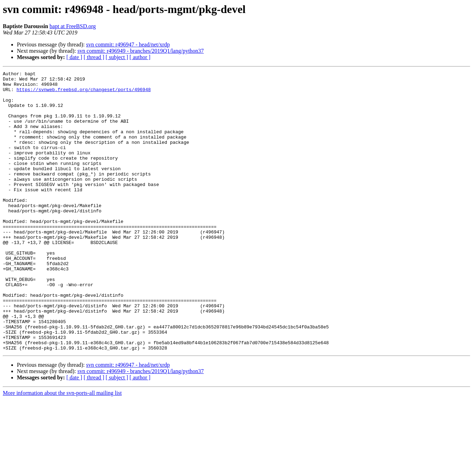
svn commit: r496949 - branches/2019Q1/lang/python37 (140, 51)
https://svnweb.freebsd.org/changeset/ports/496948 (84, 93)
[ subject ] (117, 57)
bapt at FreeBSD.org (73, 26)
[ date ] (74, 57)
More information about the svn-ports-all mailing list (62, 449)
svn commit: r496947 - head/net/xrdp (128, 44)
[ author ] (140, 57)
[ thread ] (94, 57)
